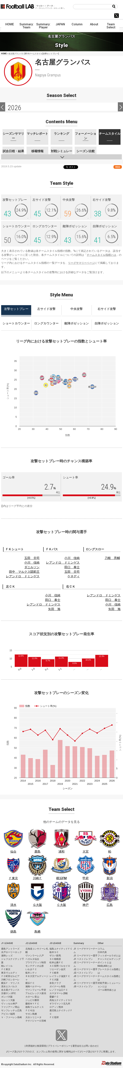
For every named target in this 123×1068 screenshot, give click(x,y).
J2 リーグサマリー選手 (85, 969)
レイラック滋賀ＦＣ (59, 976)
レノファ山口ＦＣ (58, 990)
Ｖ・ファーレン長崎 (11, 1017)
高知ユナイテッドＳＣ (60, 1000)
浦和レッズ (7, 955)
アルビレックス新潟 (35, 993)
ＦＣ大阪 (54, 979)
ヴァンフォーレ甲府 (35, 990)
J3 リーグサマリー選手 (85, 983)
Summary (79, 943)
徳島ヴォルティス (34, 1007)
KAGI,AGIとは (105, 966)
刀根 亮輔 (112, 558)
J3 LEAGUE (55, 943)
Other (101, 943)
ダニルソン (32, 567)
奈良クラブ (55, 983)
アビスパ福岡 (8, 1014)
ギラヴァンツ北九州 (59, 1003)
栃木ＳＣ (54, 952)
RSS (117, 167)
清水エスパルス (9, 986)
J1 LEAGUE (7, 943)
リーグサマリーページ (81, 262)
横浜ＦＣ (30, 983)
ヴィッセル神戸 (9, 1003)
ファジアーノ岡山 (10, 1007)
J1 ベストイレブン (83, 959)
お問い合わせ (90, 1046)
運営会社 (77, 1046)
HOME (9, 24)
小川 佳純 (32, 562)
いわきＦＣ (31, 969)
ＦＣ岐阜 (54, 972)
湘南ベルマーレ (33, 986)
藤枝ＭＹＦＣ (32, 1003)
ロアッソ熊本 (56, 1007)
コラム (101, 948)
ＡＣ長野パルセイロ (59, 966)
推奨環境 (41, 1046)
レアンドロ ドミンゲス (23, 576)
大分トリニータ (33, 1017)
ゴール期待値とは (107, 990)
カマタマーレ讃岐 (58, 993)
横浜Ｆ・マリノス (10, 983)
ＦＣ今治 (30, 1010)
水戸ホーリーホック (11, 952)
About (94, 24)
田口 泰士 (72, 567)
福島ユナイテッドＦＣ (60, 948)
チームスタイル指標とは (101, 254)
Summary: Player (43, 25)
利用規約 (30, 1046)
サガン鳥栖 (31, 1014)
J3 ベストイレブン (83, 986)
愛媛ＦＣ (54, 996)
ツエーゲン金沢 (57, 969)
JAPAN (60, 24)
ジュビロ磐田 (32, 1000)
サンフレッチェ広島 (11, 1010)
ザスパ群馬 (55, 955)
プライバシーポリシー (59, 1046)
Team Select (111, 25)
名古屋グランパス (10, 990)
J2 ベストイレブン (83, 972)
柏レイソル (7, 966)
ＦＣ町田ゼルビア (10, 976)
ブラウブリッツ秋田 (35, 962)
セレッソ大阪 (8, 1000)
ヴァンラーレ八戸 (34, 955)
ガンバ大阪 (7, 996)
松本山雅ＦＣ (56, 962)
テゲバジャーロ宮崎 (35, 1020)
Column (77, 24)
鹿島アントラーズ (10, 948)
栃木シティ (31, 972)
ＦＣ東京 (5, 969)
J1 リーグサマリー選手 (85, 955)
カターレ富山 (32, 996)
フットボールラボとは (109, 955)
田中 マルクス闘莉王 (24, 572)
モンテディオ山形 (34, 966)
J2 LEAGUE (31, 943)
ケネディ (73, 576)
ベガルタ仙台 (32, 959)
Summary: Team (26, 25)
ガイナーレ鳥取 (57, 986)
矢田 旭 (54, 609)
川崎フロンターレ (10, 979)
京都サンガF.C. (8, 993)
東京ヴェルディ (9, 972)
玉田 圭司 (32, 558)
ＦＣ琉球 (54, 1017)
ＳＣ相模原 (55, 959)
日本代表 (102, 952)
